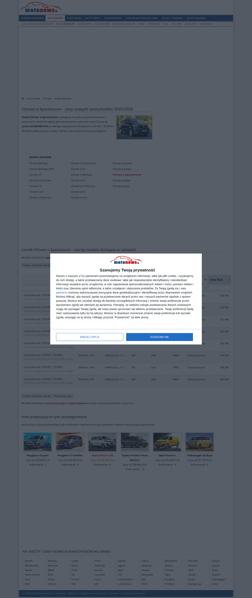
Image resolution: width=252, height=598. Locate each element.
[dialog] (126, 299)
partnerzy (62, 292)
